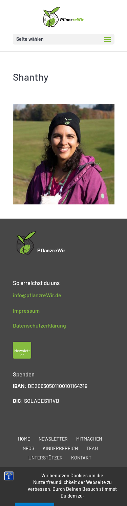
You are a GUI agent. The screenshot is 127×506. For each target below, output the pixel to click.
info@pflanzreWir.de (37, 295)
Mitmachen (89, 439)
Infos (27, 448)
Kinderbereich (60, 448)
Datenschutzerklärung (39, 325)
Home (24, 439)
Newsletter (53, 439)
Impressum (26, 310)
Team (92, 448)
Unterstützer (45, 457)
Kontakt (81, 457)
